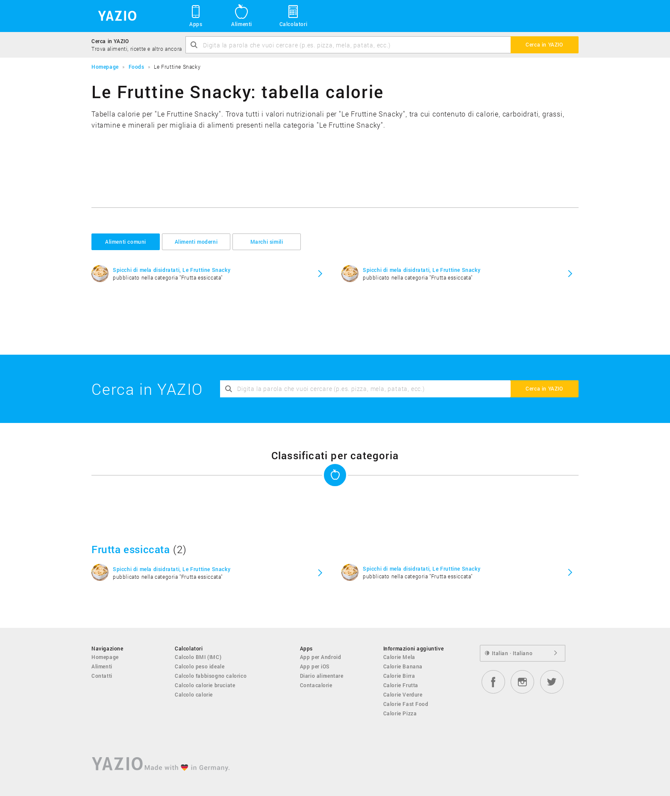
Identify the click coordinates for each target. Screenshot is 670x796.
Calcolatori (293, 15)
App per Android (320, 656)
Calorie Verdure (403, 694)
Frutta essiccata (130, 549)
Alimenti (241, 15)
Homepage (105, 656)
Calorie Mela (399, 656)
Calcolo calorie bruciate (205, 685)
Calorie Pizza (400, 713)
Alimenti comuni (125, 241)
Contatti (101, 675)
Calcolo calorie (194, 694)
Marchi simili (266, 241)
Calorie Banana (403, 666)
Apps (196, 15)
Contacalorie (316, 685)
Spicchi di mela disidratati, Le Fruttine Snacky (171, 269)
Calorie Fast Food (406, 703)
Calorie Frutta (400, 685)
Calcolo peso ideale (199, 666)
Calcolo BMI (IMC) (198, 656)
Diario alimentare (322, 675)
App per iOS (315, 666)
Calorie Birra (399, 675)
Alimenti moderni (196, 241)
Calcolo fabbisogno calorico (211, 675)
